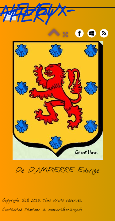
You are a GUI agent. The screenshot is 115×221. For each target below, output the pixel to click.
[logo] (57, 15)
